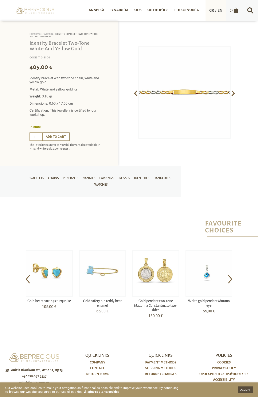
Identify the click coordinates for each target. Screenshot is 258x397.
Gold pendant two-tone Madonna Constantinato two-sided (155, 305)
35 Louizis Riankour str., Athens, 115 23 (34, 370)
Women (48, 34)
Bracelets (39, 177)
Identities (141, 177)
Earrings (107, 177)
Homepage (36, 34)
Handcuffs (160, 177)
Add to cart (56, 137)
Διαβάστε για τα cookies (101, 392)
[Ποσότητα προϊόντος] (36, 136)
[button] (250, 10)
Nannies (90, 177)
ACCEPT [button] (245, 389)
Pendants (72, 177)
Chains (55, 177)
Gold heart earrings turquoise (49, 301)
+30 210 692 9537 (34, 376)
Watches (100, 186)
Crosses (124, 177)
